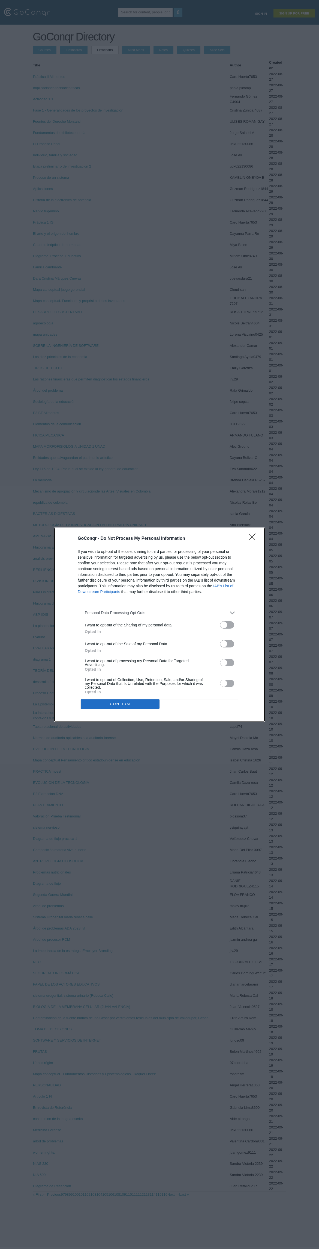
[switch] (227, 625)
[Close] (254, 538)
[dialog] (159, 624)
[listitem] (159, 613)
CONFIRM (120, 704)
